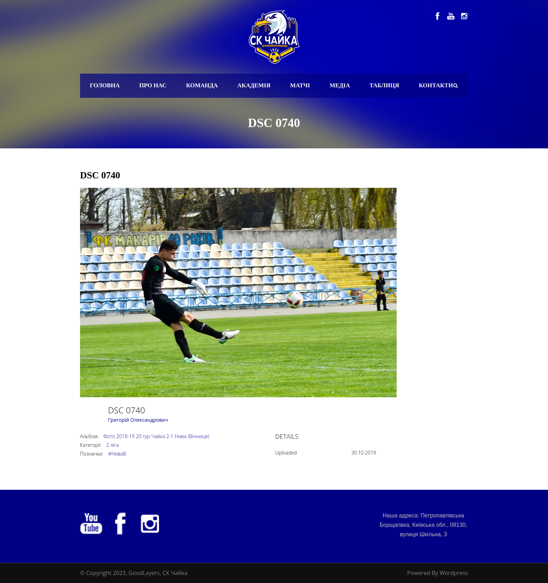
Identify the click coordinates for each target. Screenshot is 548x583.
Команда (202, 85)
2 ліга (112, 445)
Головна (105, 85)
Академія (254, 85)
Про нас (153, 85)
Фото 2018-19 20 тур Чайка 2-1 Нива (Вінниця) (156, 436)
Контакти (436, 85)
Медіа (340, 85)
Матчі (300, 85)
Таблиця (384, 85)
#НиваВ (117, 453)
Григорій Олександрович (138, 419)
